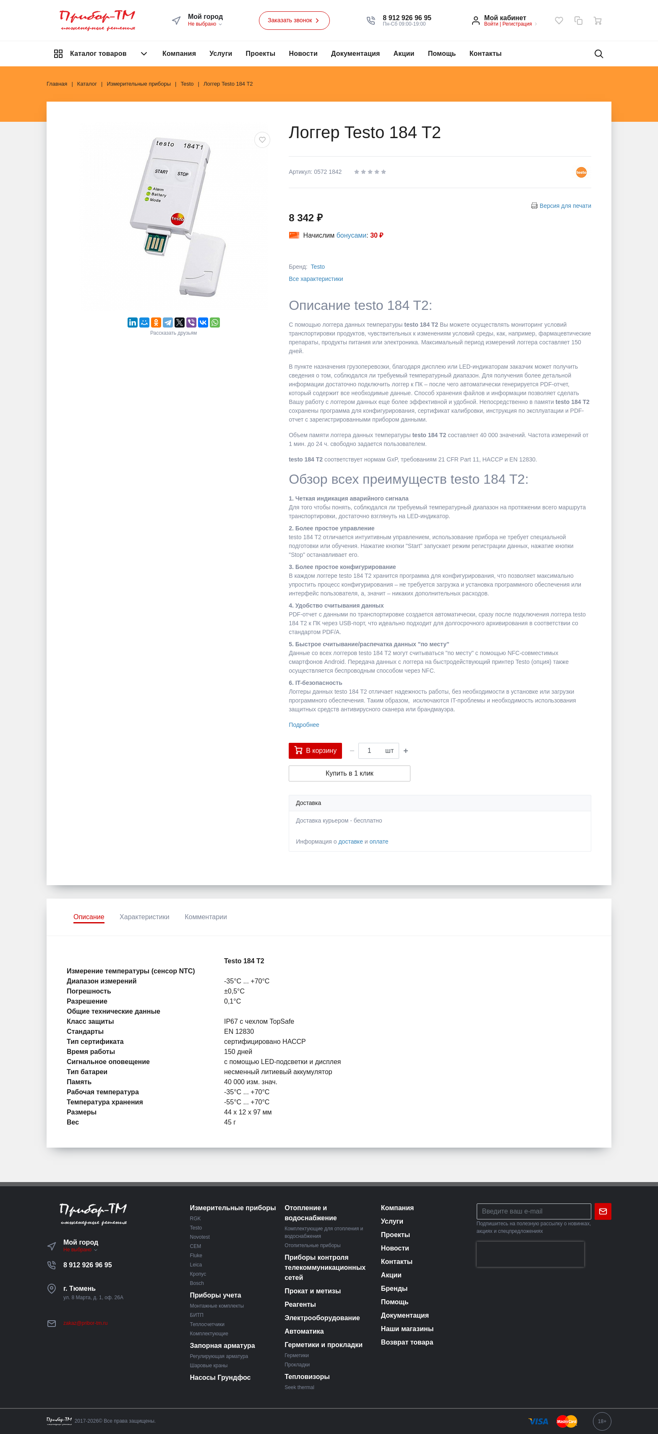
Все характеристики (316, 278)
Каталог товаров (101, 54)
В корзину (315, 750)
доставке (350, 841)
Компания (179, 53)
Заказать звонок (294, 20)
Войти (491, 24)
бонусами (352, 235)
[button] (407, 18)
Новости (303, 53)
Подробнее (304, 724)
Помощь (442, 53)
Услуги (220, 53)
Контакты (486, 53)
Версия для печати (565, 205)
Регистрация (517, 24)
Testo (318, 266)
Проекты (261, 53)
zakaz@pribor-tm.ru (85, 1323)
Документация (355, 53)
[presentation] (530, 1254)
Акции (404, 53)
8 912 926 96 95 (87, 1265)
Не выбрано (205, 24)
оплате (379, 841)
